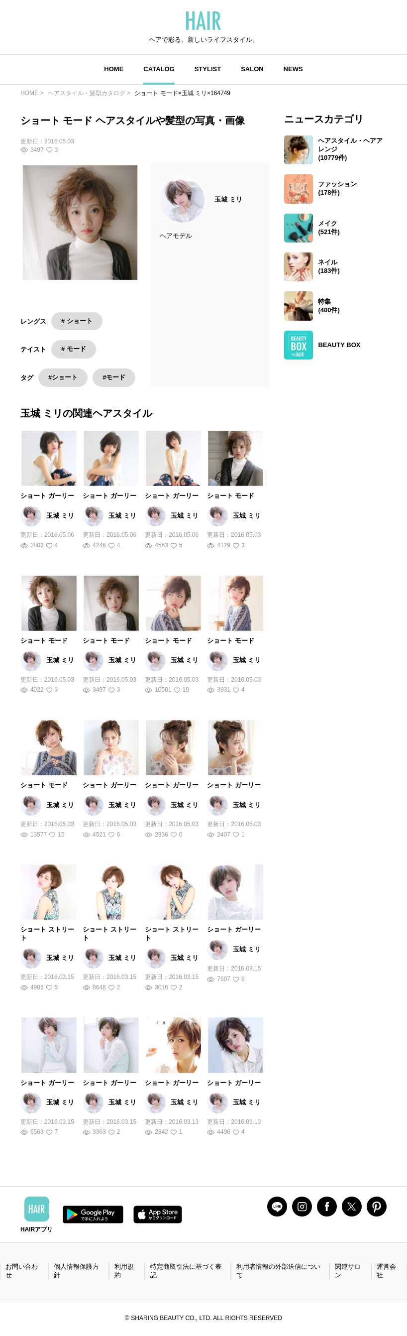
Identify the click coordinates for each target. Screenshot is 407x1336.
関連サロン (348, 1271)
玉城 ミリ (228, 199)
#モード (113, 377)
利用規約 (124, 1271)
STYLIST (208, 69)
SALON (252, 69)
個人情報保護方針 (76, 1271)
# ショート (77, 321)
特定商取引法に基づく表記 (185, 1271)
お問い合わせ (21, 1271)
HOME (113, 69)
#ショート (63, 377)
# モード (73, 349)
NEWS (293, 69)
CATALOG (158, 69)
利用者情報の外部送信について (278, 1271)
